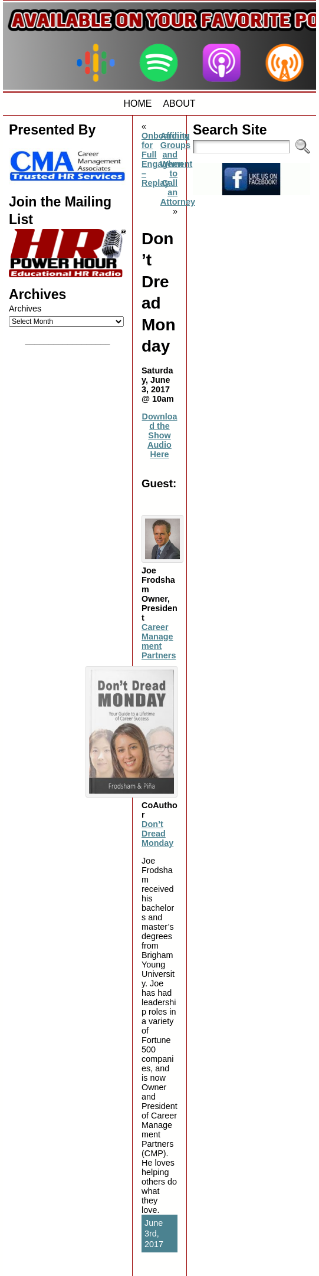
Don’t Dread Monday (157, 833)
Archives (25, 308)
